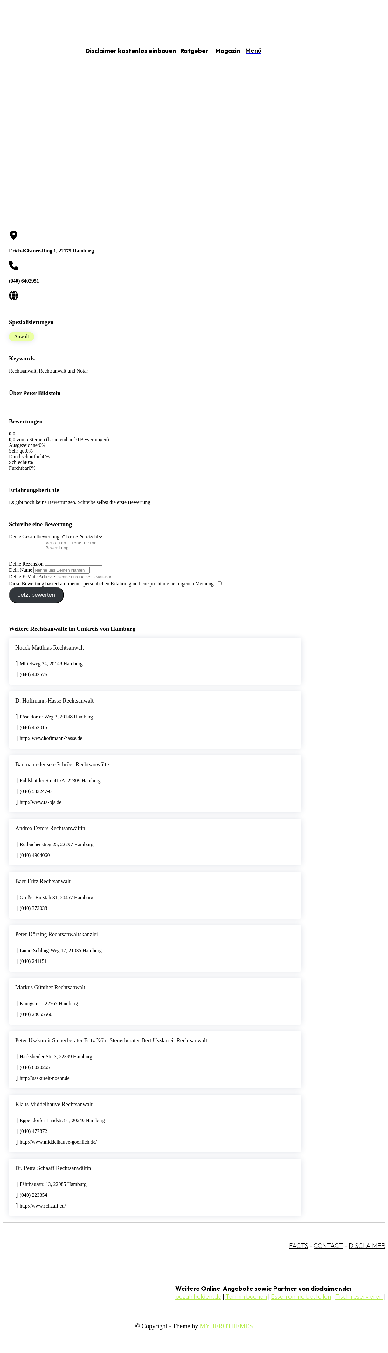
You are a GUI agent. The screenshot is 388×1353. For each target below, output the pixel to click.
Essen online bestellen (301, 1301)
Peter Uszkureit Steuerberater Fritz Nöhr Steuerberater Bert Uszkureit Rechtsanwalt (111, 1045)
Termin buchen (246, 1301)
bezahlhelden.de (198, 1301)
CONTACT (328, 1250)
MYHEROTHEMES (226, 1330)
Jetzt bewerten (36, 599)
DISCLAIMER (367, 1250)
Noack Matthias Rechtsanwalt (49, 652)
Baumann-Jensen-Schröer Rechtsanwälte (62, 769)
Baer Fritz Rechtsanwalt (43, 886)
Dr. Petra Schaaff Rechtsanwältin (53, 1173)
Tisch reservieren (359, 1301)
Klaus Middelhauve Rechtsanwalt (54, 1109)
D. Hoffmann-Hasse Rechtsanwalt (54, 705)
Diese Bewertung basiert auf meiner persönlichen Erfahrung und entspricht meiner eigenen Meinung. (112, 588)
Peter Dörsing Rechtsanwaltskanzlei (56, 939)
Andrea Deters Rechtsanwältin (50, 833)
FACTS (298, 1250)
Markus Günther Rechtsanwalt (50, 992)
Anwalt (21, 336)
